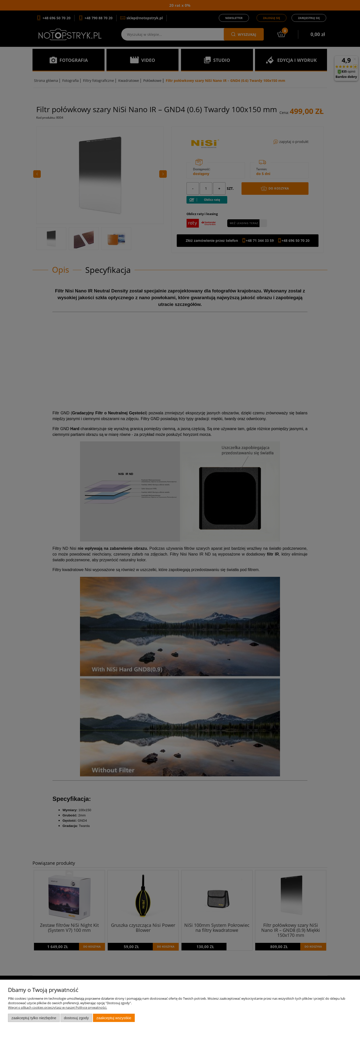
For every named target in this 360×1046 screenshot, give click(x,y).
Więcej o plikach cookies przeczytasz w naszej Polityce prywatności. (57, 1007)
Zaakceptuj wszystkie (113, 1018)
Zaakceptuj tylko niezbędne (34, 1018)
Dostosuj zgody (76, 1018)
